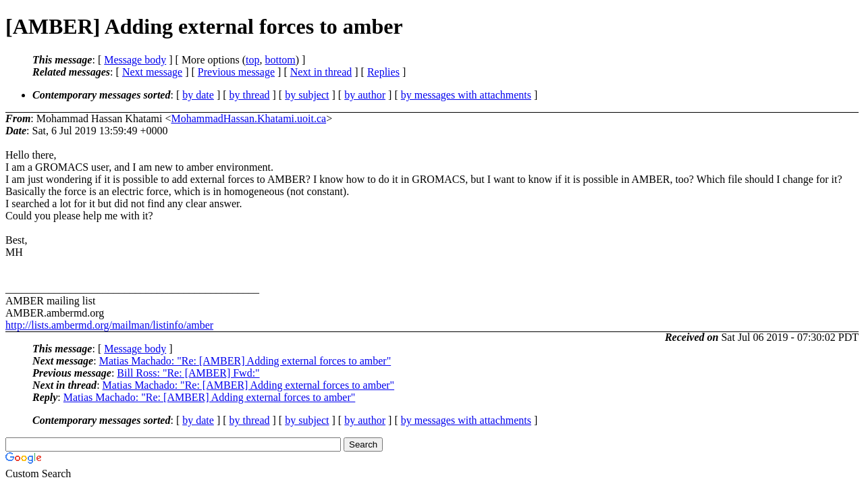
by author (364, 95)
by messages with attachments (466, 95)
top (252, 59)
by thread (250, 95)
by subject (307, 95)
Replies (383, 72)
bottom (280, 59)
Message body (135, 59)
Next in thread (321, 72)
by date (198, 95)
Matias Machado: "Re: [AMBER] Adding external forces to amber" (245, 361)
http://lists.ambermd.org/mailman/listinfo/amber (109, 325)
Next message (152, 72)
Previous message (236, 72)
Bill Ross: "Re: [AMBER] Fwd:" (188, 373)
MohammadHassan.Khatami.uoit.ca (248, 118)
